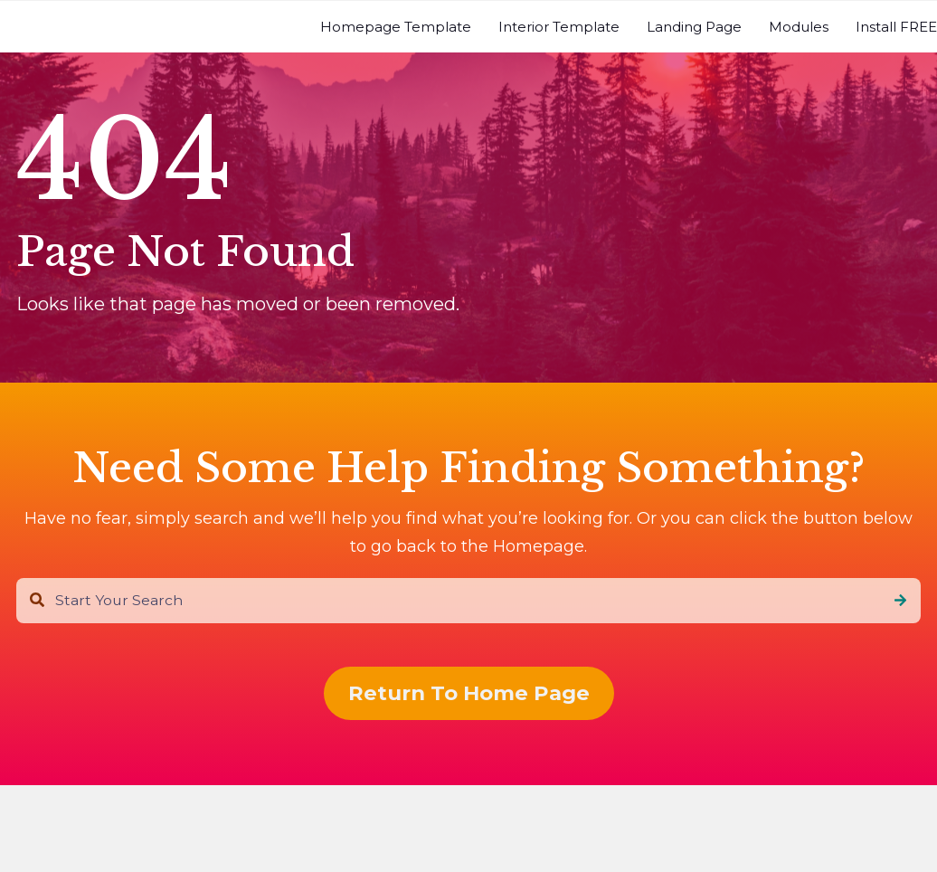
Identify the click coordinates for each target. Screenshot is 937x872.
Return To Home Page (469, 693)
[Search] (900, 600)
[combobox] (468, 600)
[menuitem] (395, 26)
